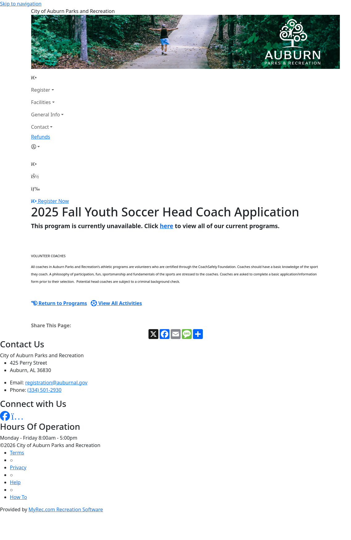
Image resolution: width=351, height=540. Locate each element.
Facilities (41, 102)
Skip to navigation (20, 3)
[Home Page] (47, 77)
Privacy (18, 467)
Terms (17, 452)
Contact (40, 126)
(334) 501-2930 (44, 390)
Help (15, 482)
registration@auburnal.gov (56, 382)
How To (18, 497)
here (166, 226)
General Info (45, 114)
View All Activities (116, 303)
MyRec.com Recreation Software (65, 509)
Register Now (53, 201)
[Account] (47, 146)
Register (40, 89)
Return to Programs (59, 303)
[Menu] (35, 188)
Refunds (40, 136)
